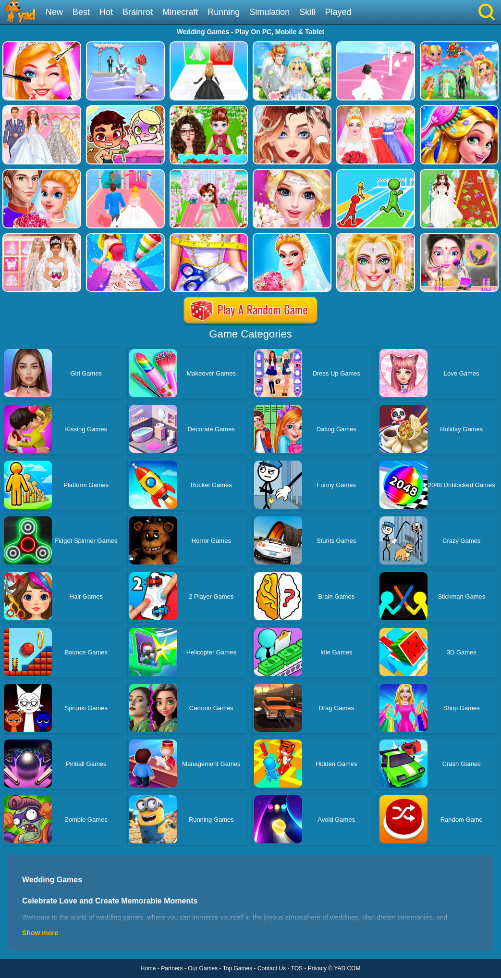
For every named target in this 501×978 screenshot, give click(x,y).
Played (338, 12)
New (54, 12)
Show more (40, 933)
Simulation (269, 12)
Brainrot (137, 12)
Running (224, 12)
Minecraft (180, 12)
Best (81, 12)
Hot (106, 12)
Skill (307, 12)
